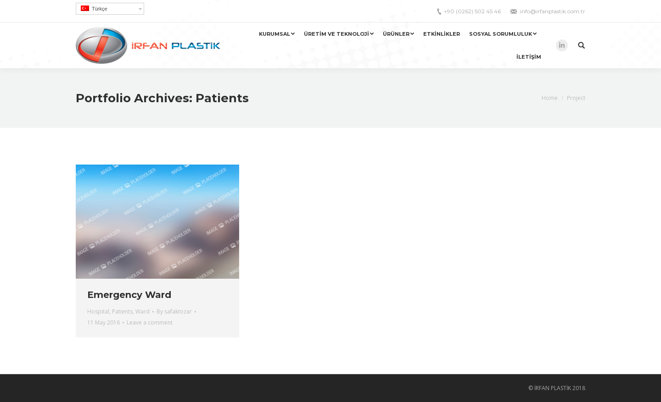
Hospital (98, 311)
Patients (122, 311)
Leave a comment (150, 322)
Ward (142, 311)
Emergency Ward (129, 294)
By (174, 311)
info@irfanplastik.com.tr (552, 11)
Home (550, 98)
